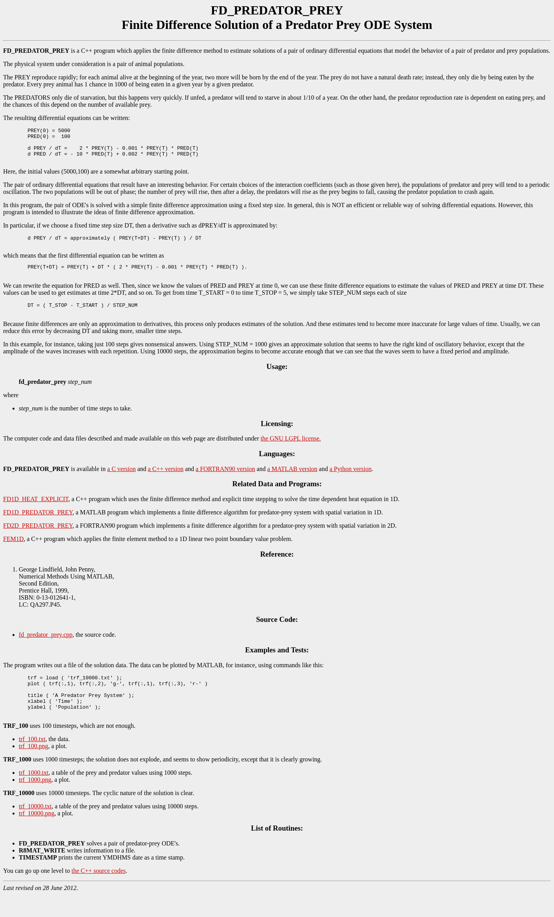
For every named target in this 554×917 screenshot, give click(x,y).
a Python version (350, 483)
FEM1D (13, 553)
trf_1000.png (35, 802)
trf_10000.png (36, 835)
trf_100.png (33, 768)
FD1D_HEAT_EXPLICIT (35, 513)
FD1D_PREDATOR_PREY (37, 526)
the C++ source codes (99, 893)
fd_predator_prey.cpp (45, 648)
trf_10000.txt (35, 828)
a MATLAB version (292, 483)
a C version (121, 483)
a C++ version (165, 483)
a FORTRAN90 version (225, 483)
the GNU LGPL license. (291, 452)
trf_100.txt (32, 761)
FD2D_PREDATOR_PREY (37, 539)
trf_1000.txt (34, 795)
